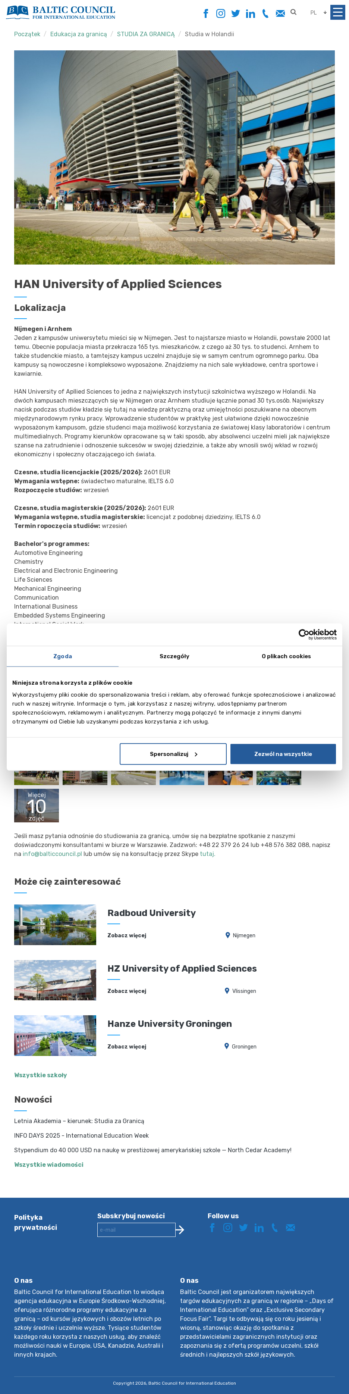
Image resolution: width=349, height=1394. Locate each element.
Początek (27, 34)
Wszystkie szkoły (40, 1075)
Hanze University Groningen (169, 1024)
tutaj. (208, 853)
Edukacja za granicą (78, 34)
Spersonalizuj (173, 753)
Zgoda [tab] (62, 656)
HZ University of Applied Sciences (182, 968)
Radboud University (151, 913)
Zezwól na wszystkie (283, 753)
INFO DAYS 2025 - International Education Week (81, 1135)
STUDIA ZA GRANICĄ (146, 34)
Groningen (244, 1047)
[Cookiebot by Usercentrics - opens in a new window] (304, 634)
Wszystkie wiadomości (49, 1164)
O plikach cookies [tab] (286, 656)
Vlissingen (244, 991)
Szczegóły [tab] (175, 656)
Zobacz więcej (126, 935)
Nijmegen (244, 935)
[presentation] (154, 1262)
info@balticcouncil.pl (52, 853)
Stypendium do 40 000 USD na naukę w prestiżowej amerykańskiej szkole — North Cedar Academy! (153, 1150)
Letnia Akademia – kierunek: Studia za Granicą (79, 1121)
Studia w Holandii (209, 34)
